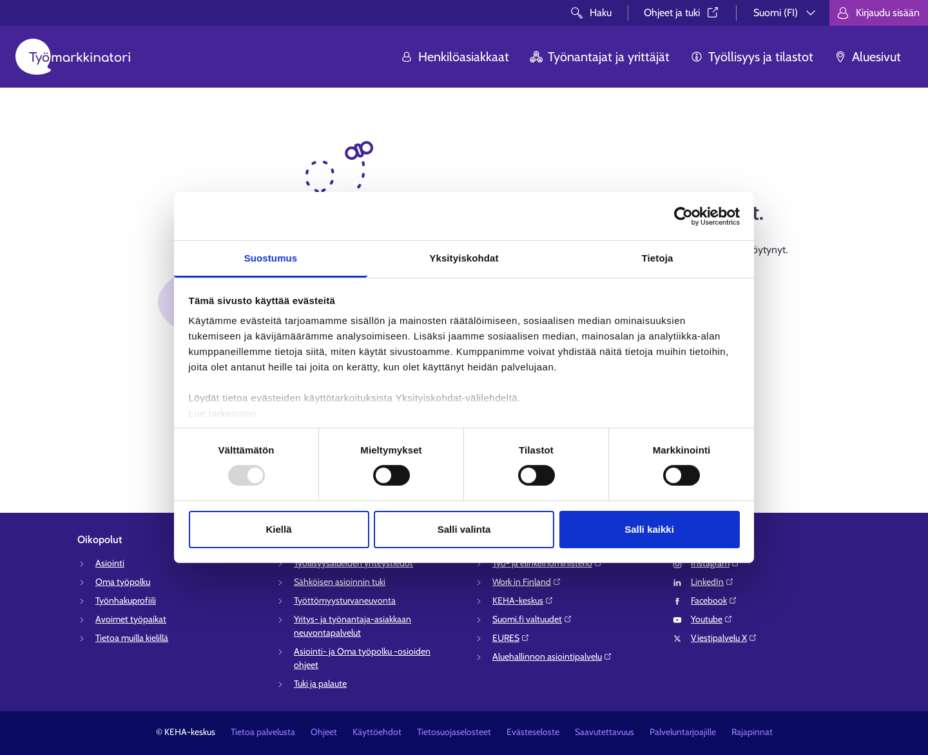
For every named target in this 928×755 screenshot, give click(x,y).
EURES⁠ (511, 638)
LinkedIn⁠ (712, 582)
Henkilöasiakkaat (454, 56)
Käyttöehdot (377, 732)
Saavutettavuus (604, 732)
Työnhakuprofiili (125, 600)
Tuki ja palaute (320, 683)
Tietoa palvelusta (263, 732)
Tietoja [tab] (657, 258)
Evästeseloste (533, 732)
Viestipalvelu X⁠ (724, 638)
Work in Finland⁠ (526, 582)
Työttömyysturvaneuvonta (345, 600)
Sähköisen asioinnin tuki (339, 582)
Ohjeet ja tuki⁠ (682, 12)
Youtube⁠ (712, 619)
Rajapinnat (752, 732)
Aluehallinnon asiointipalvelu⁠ (552, 656)
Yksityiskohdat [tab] (463, 258)
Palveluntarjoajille (683, 732)
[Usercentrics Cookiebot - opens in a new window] (683, 215)
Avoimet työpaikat (130, 619)
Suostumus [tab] (271, 258)
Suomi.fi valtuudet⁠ (532, 619)
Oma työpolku (122, 582)
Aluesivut (867, 56)
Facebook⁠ (714, 600)
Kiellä (278, 529)
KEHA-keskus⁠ (523, 600)
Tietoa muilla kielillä (131, 638)
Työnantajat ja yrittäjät (600, 56)
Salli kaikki (649, 529)
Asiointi (109, 563)
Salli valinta (464, 529)
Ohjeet (324, 732)
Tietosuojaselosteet (454, 732)
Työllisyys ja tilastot (751, 56)
